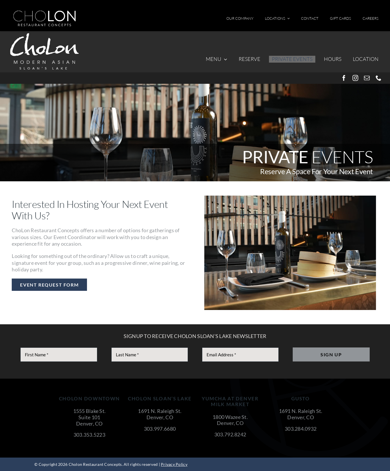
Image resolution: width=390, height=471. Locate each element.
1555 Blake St (89, 411)
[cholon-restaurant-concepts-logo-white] (44, 12)
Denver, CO (89, 423)
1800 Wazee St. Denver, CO (230, 420)
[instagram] (355, 78)
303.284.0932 (300, 429)
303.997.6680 (160, 429)
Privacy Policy (174, 464)
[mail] (367, 78)
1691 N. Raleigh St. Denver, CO (159, 414)
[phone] (378, 78)
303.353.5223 (89, 435)
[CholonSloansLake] (44, 34)
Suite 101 (89, 417)
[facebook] (344, 78)
